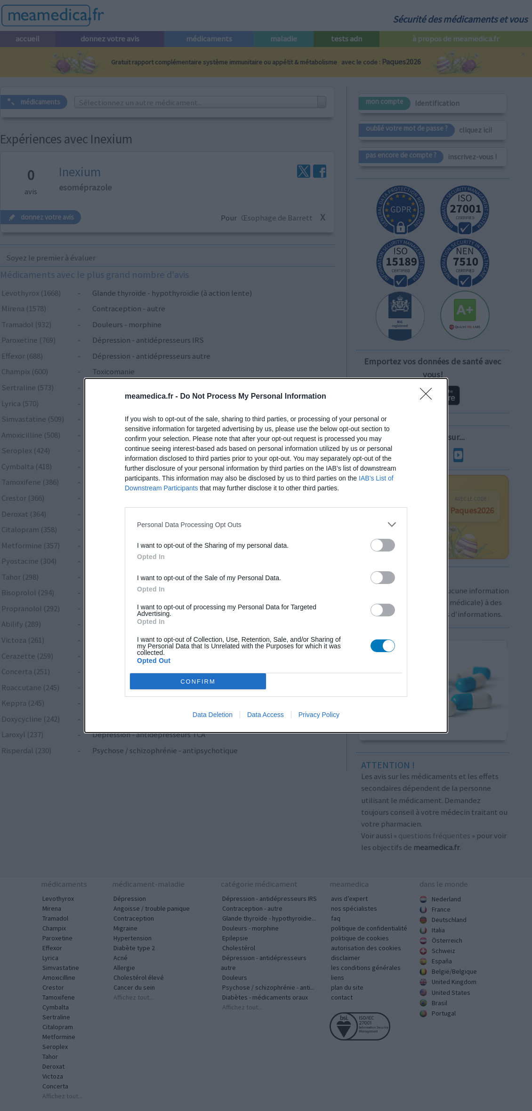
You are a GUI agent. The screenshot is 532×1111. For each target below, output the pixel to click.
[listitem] (266, 524)
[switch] (383, 545)
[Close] (429, 397)
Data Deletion (213, 714)
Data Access (265, 714)
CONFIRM (198, 681)
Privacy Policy (318, 714)
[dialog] (266, 555)
